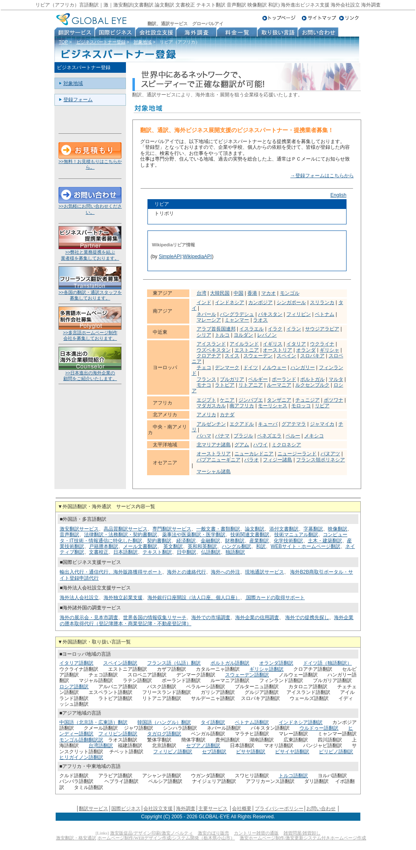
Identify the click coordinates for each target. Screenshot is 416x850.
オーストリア (277, 350)
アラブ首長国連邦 (216, 329)
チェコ (204, 367)
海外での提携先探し (307, 617)
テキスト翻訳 (157, 552)
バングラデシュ (237, 314)
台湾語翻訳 (101, 745)
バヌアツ (330, 454)
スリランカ (322, 302)
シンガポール (291, 302)
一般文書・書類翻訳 (218, 529)
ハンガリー (302, 367)
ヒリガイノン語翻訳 (81, 757)
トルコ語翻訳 (293, 775)
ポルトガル (312, 379)
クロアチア (209, 356)
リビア (322, 406)
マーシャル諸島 (214, 471)
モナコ (204, 385)
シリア (204, 335)
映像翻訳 (337, 529)
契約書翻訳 (159, 540)
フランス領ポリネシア (320, 460)
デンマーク (227, 367)
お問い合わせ (321, 808)
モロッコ (301, 406)
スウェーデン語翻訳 (247, 675)
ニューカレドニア (253, 454)
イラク (275, 329)
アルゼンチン (211, 424)
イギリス (272, 344)
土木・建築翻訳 (325, 540)
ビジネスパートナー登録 (101, 41)
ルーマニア (279, 385)
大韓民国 (220, 293)
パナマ (222, 436)
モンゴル (289, 293)
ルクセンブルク (312, 385)
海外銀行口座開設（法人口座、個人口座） (193, 597)
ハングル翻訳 (236, 546)
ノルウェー (274, 367)
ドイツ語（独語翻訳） (327, 663)
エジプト (206, 400)
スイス (232, 356)
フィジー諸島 (277, 460)
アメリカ (206, 414)
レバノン (267, 335)
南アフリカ (242, 406)
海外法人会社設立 (79, 597)
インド (204, 302)
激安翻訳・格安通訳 (76, 837)
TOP (63, 41)
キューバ (267, 424)
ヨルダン (243, 335)
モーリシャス (272, 406)
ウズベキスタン (214, 350)
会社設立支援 (158, 808)
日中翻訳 (186, 552)
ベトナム (324, 314)
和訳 (261, 546)
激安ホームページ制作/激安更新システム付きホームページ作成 (303, 837)
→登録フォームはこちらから (322, 175)
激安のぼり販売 (213, 832)
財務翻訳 (235, 540)
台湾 (201, 293)
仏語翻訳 (211, 552)
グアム (241, 445)
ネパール (206, 314)
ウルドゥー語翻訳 (318, 728)
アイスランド (211, 344)
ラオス (260, 320)
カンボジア (260, 302)
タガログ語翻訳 (164, 734)
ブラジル (243, 436)
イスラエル (251, 329)
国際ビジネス (126, 808)
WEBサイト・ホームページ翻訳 (305, 546)
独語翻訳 (235, 552)
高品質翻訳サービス (125, 529)
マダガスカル (211, 406)
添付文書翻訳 (284, 529)
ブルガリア (232, 379)
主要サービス (213, 808)
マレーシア (209, 320)
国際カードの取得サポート (275, 597)
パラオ (251, 460)
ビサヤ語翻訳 (250, 751)
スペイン (286, 356)
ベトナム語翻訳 (252, 722)
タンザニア (279, 400)
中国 (238, 293)
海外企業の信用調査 (257, 617)
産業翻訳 (259, 540)
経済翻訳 (186, 540)
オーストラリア (214, 454)
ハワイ (260, 445)
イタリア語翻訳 (76, 663)
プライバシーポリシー (279, 808)
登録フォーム (78, 99)
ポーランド (284, 379)
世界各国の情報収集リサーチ (154, 617)
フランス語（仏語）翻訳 (174, 663)
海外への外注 (225, 572)
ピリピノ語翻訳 (336, 751)
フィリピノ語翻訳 (172, 751)
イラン (293, 329)
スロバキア (312, 356)
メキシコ (314, 436)
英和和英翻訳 (202, 546)
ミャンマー (237, 320)
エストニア (246, 350)
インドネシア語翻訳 (301, 722)
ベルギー (258, 379)
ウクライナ (322, 344)
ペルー (293, 436)
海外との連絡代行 (186, 572)
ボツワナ (333, 400)
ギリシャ (329, 350)
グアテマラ (294, 424)
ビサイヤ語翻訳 (292, 751)
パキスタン (270, 314)
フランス (206, 379)
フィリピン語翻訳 (117, 734)
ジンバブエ (250, 400)
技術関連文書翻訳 (249, 534)
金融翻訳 (210, 540)
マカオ (268, 293)
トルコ (222, 335)
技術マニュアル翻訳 (296, 534)
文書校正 (98, 552)
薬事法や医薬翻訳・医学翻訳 (193, 534)
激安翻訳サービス (79, 529)
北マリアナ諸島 (214, 445)
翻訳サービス (93, 808)
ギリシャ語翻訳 (266, 669)
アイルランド (244, 344)
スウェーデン (258, 356)
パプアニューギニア (218, 460)
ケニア (227, 400)
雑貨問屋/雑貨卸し (302, 832)
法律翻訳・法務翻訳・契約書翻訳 (120, 534)
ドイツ (250, 367)
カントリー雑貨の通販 (256, 832)
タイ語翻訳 (213, 722)
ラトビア (224, 385)
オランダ (306, 350)
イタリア (296, 344)
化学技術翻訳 (288, 540)
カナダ (227, 414)
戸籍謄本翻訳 (103, 546)
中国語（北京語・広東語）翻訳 (93, 722)
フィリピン (298, 314)
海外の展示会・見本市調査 (89, 617)
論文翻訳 (254, 529)
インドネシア (229, 302)
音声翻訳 (69, 534)
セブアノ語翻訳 (203, 745)
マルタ (336, 379)
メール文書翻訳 (140, 546)
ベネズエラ (269, 436)
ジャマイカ (322, 424)
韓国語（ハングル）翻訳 (164, 722)
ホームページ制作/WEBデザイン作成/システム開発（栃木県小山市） (166, 837)
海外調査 (185, 808)
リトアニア (250, 385)
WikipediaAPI (197, 256)
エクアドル (242, 424)
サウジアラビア (322, 329)
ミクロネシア (286, 445)
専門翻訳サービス (171, 529)
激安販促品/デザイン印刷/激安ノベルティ (151, 832)
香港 (252, 293)
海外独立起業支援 (123, 597)
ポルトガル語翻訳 (229, 663)
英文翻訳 (173, 546)
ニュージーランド (296, 454)
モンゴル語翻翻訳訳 (81, 740)
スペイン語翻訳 (120, 663)
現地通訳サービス (264, 572)
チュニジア (307, 400)
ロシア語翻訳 (74, 686)
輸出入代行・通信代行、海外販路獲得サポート (111, 572)
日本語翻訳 (125, 552)
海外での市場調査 (210, 617)
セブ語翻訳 (214, 751)
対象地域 (143, 41)
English (338, 195)
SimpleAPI (170, 256)
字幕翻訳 (313, 529)
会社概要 (241, 808)
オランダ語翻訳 (276, 663)
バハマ (204, 436)
